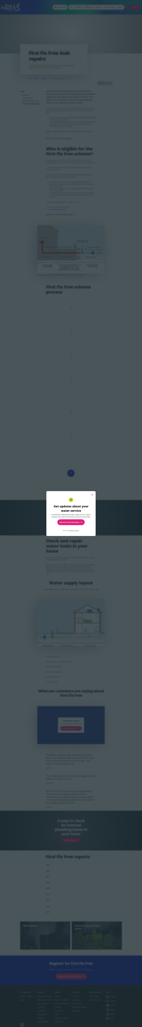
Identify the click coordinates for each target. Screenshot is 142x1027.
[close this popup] (92, 495)
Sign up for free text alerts (71, 522)
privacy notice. (74, 530)
